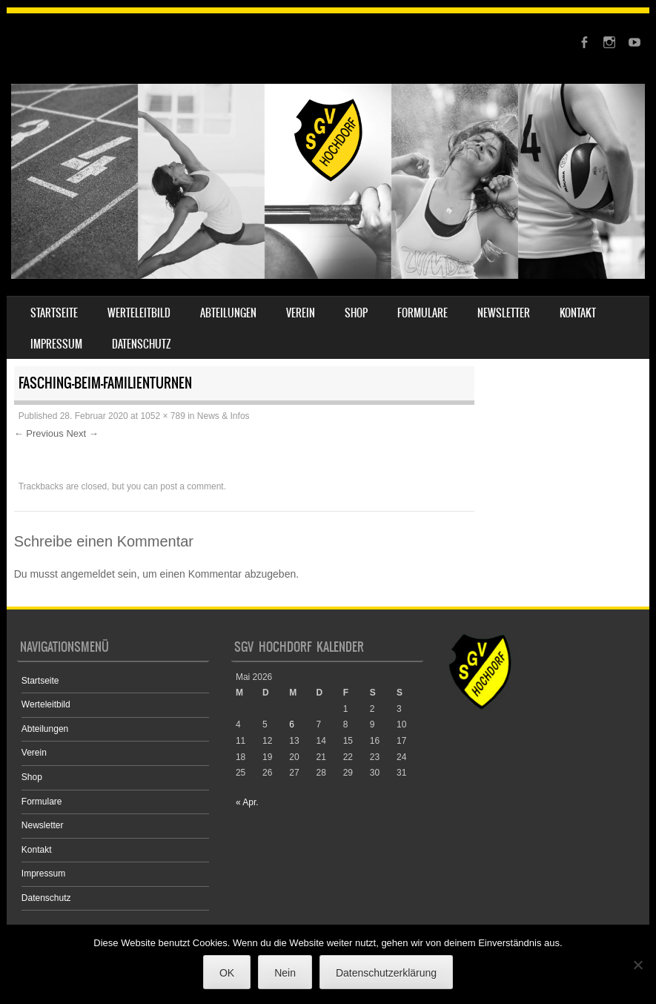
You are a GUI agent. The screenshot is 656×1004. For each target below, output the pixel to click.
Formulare (422, 313)
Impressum (56, 344)
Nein (285, 973)
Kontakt (578, 313)
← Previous (39, 433)
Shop (356, 313)
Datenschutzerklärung (386, 973)
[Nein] (637, 964)
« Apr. (247, 802)
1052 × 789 (162, 416)
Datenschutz (141, 344)
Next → (82, 433)
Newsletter (503, 313)
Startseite (54, 313)
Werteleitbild (138, 313)
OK (226, 973)
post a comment (191, 486)
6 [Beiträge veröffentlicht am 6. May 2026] (291, 724)
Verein (300, 313)
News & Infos (223, 416)
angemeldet (88, 574)
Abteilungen (228, 313)
